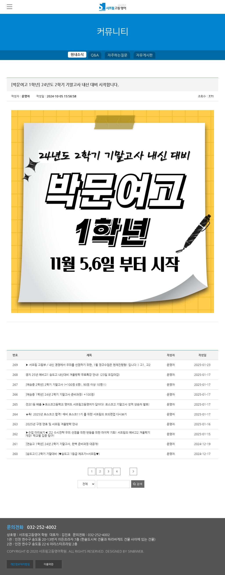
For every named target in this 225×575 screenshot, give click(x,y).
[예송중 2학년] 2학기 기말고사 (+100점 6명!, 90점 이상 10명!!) (66, 384)
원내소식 (77, 54)
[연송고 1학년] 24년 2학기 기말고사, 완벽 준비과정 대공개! (62, 444)
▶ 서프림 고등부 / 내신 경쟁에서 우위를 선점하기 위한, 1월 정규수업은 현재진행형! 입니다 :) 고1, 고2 (88, 364)
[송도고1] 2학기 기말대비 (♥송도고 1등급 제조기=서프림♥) (63, 453)
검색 (139, 484)
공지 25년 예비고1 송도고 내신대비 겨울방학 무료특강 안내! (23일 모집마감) (73, 374)
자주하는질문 (117, 55)
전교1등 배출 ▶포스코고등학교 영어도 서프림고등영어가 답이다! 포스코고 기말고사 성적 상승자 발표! (88, 404)
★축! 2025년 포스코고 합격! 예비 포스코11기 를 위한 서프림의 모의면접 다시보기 (76, 414)
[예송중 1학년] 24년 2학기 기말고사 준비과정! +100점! (60, 394)
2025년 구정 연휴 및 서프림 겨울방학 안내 (52, 424)
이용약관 (48, 564)
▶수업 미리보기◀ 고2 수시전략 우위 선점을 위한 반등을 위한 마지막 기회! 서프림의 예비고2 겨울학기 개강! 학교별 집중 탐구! (87, 434)
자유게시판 (144, 55)
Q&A (95, 55)
